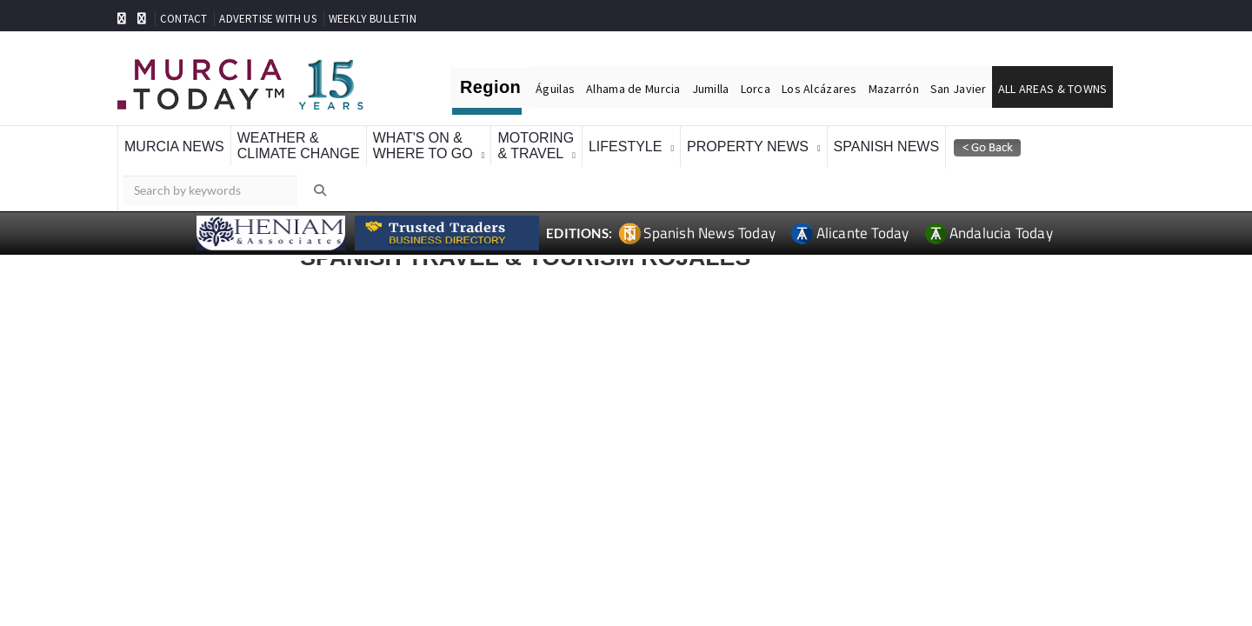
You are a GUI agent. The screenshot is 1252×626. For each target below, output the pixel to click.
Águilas (555, 89)
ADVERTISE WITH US (267, 18)
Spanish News (887, 146)
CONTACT (183, 18)
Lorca (755, 89)
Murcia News (174, 146)
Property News (748, 146)
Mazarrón (894, 89)
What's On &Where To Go (423, 145)
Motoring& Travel (535, 145)
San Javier (958, 89)
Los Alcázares (819, 89)
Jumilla (710, 89)
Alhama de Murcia (633, 89)
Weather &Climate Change (298, 145)
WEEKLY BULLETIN (372, 18)
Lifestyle (625, 146)
